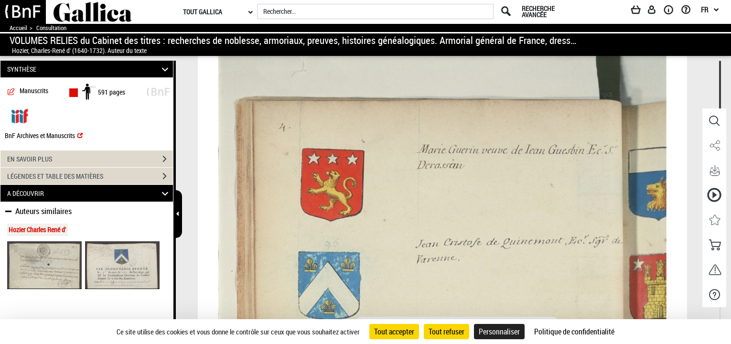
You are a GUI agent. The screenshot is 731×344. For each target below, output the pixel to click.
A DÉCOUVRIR (89, 193)
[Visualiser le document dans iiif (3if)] (20, 115)
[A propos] (671, 11)
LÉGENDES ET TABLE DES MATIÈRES (90, 176)
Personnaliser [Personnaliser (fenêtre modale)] (499, 331)
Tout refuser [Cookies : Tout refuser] (446, 331)
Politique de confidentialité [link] (574, 331)
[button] (714, 120)
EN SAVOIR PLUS (90, 159)
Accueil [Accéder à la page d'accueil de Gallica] (18, 28)
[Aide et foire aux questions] (689, 11)
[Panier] (640, 11)
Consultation (51, 28)
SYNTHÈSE (89, 69)
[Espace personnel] (656, 11)
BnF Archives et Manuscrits (44, 135)
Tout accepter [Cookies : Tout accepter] (394, 331)
